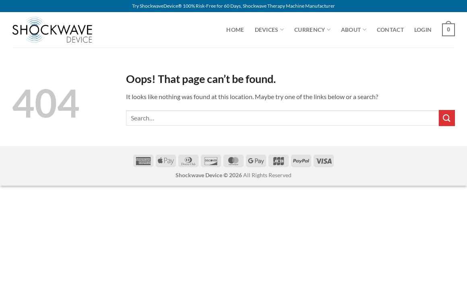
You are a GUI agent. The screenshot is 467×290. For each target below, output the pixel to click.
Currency (312, 29)
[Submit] (447, 118)
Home (235, 29)
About (353, 29)
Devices (269, 29)
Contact (390, 29)
